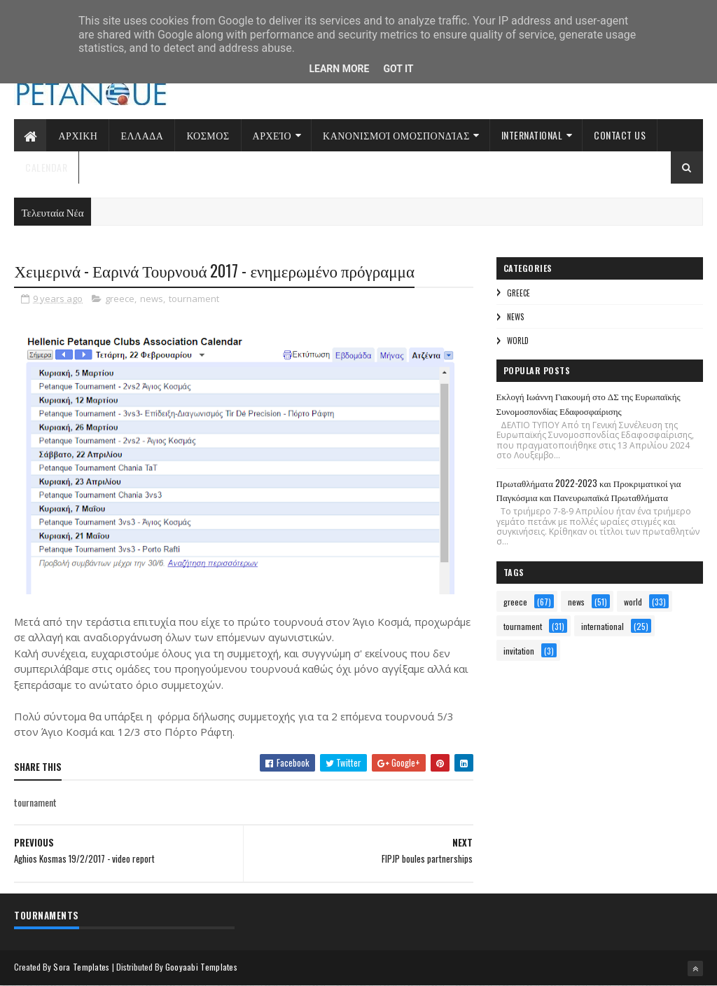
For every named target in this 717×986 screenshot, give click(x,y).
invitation (518, 651)
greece (119, 298)
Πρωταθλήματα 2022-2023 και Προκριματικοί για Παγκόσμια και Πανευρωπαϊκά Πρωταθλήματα (588, 490)
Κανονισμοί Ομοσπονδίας (396, 135)
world (518, 340)
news (151, 298)
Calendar (46, 167)
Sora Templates (81, 967)
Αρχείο (272, 135)
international (602, 626)
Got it (398, 68)
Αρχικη (77, 135)
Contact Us (620, 135)
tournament (194, 298)
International (532, 135)
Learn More (339, 68)
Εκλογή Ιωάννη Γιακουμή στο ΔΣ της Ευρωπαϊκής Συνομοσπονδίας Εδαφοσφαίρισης (588, 403)
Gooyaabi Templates (201, 967)
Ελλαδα (141, 135)
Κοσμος (207, 135)
